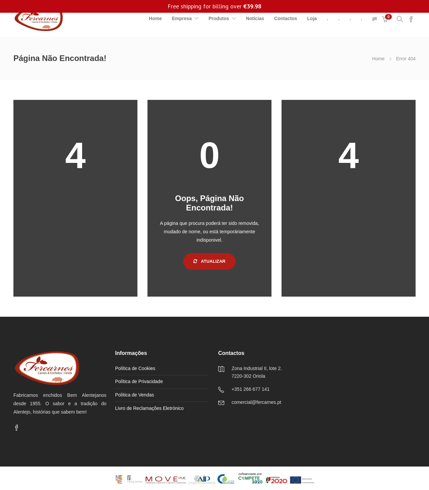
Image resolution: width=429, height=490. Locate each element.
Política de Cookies (135, 368)
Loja (312, 18)
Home (155, 18)
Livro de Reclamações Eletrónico (149, 408)
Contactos (285, 18)
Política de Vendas (134, 394)
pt (374, 18)
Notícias (255, 18)
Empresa (182, 18)
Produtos (218, 18)
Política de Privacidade (139, 381)
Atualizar (209, 261)
